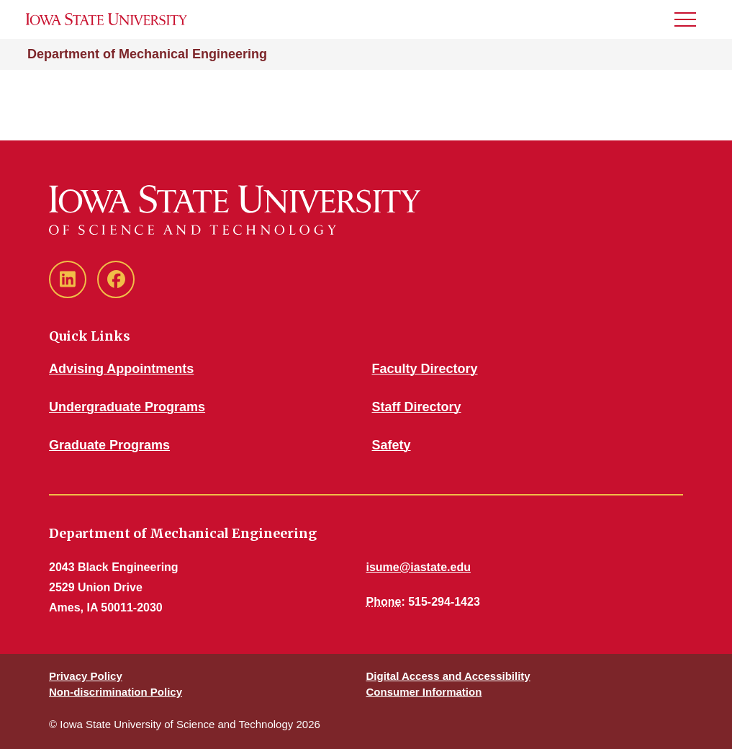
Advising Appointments (121, 369)
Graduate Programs (109, 445)
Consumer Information (424, 692)
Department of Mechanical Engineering (147, 54)
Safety (391, 445)
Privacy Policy (85, 676)
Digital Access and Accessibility (448, 676)
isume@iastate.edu (418, 567)
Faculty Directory (425, 369)
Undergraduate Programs (127, 407)
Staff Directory (416, 407)
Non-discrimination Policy (115, 692)
